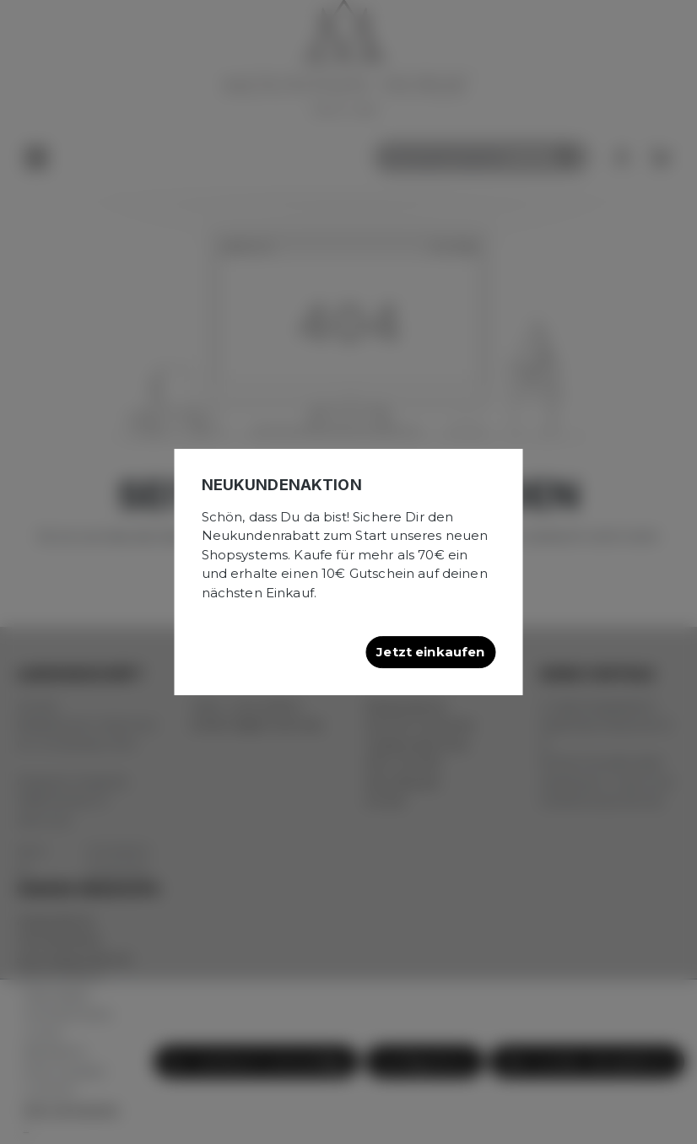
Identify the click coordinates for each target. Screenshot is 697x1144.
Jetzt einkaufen (430, 652)
